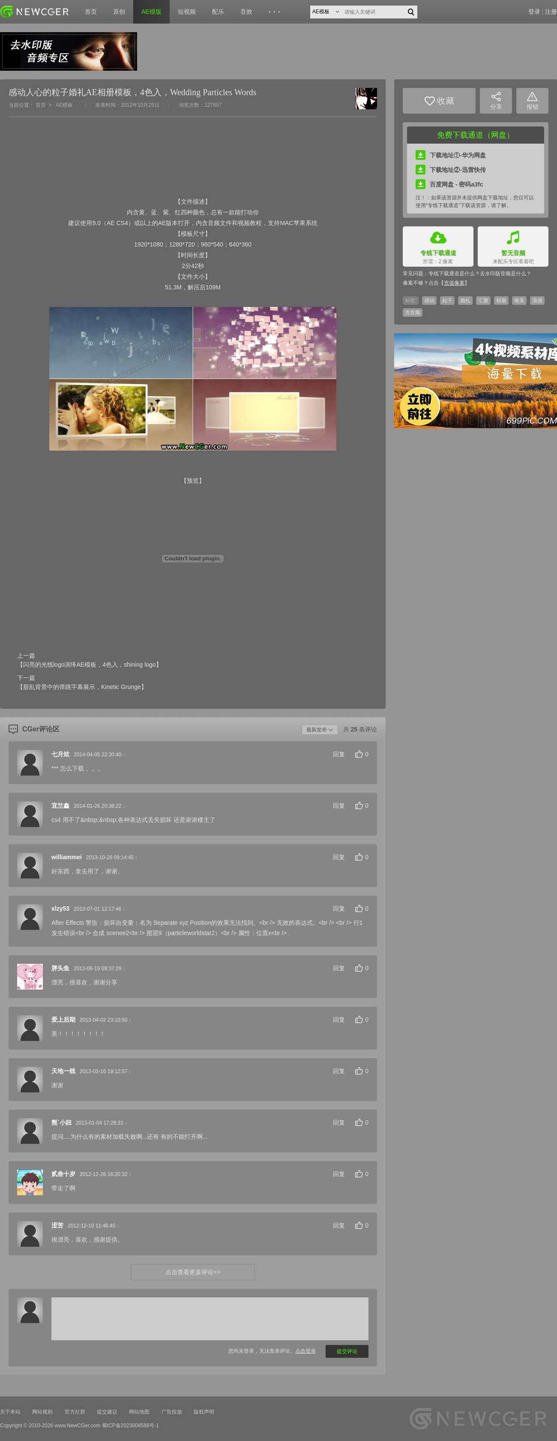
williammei (66, 857)
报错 (533, 101)
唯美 (519, 301)
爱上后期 (63, 1019)
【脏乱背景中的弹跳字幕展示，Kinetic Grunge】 (82, 686)
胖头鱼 (60, 968)
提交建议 (107, 1412)
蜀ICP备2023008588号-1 (130, 1426)
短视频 (187, 11)
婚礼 (465, 301)
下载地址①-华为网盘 (451, 155)
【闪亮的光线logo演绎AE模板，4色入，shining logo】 (89, 664)
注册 (551, 11)
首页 (91, 11)
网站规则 (42, 1412)
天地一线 (63, 1071)
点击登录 (305, 1351)
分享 (496, 101)
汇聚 (483, 301)
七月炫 (60, 754)
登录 (534, 11)
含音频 (412, 313)
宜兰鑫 (60, 805)
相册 (501, 301)
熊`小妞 (61, 1122)
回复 (339, 754)
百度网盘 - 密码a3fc (449, 184)
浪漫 (537, 301)
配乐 (218, 11)
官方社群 (75, 1412)
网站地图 (139, 1412)
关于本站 (10, 1412)
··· (276, 12)
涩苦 (57, 1225)
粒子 (447, 301)
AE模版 (151, 11)
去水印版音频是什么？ (505, 274)
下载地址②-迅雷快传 (451, 169)
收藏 (439, 101)
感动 (429, 301)
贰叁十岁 (63, 1173)
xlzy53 (60, 908)
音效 (246, 11)
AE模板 (64, 105)
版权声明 (204, 1412)
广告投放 (172, 1412)
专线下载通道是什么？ (454, 274)
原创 (119, 11)
